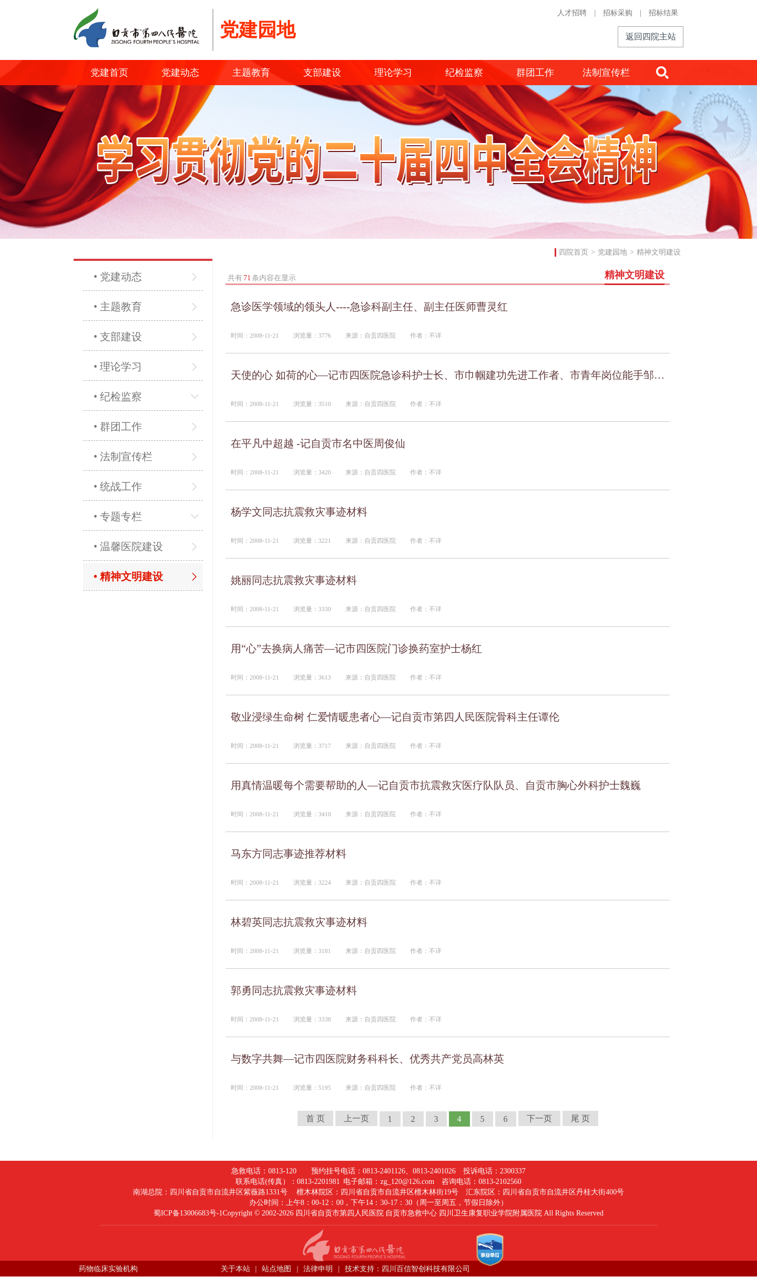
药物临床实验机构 (108, 1269)
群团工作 (535, 72)
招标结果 (663, 13)
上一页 (356, 1118)
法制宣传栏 (606, 72)
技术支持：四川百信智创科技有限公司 (407, 1269)
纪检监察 (464, 72)
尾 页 (580, 1118)
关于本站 (235, 1269)
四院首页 (573, 252)
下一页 (539, 1118)
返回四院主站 (651, 36)
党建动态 (180, 72)
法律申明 (318, 1269)
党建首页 (109, 72)
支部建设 (322, 72)
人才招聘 (572, 13)
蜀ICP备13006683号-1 (188, 1213)
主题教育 (251, 72)
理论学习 (393, 72)
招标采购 (617, 13)
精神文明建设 (659, 252)
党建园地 (612, 252)
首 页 (315, 1118)
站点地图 (276, 1269)
